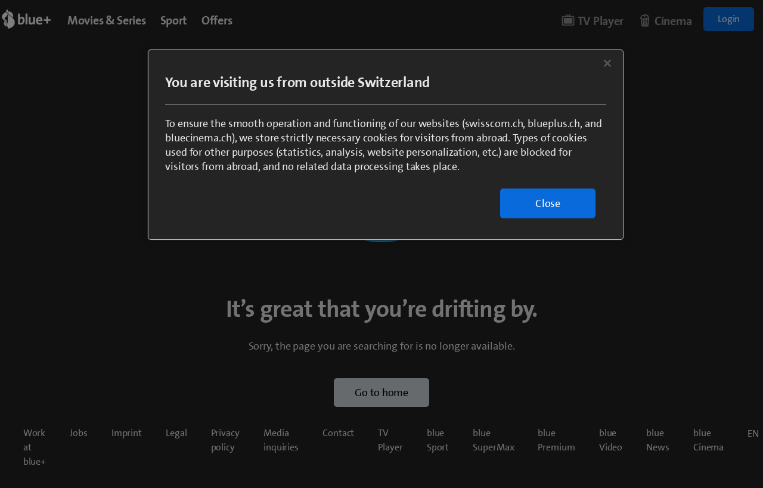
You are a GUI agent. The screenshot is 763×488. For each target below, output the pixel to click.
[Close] (607, 63)
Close (547, 203)
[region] (385, 144)
